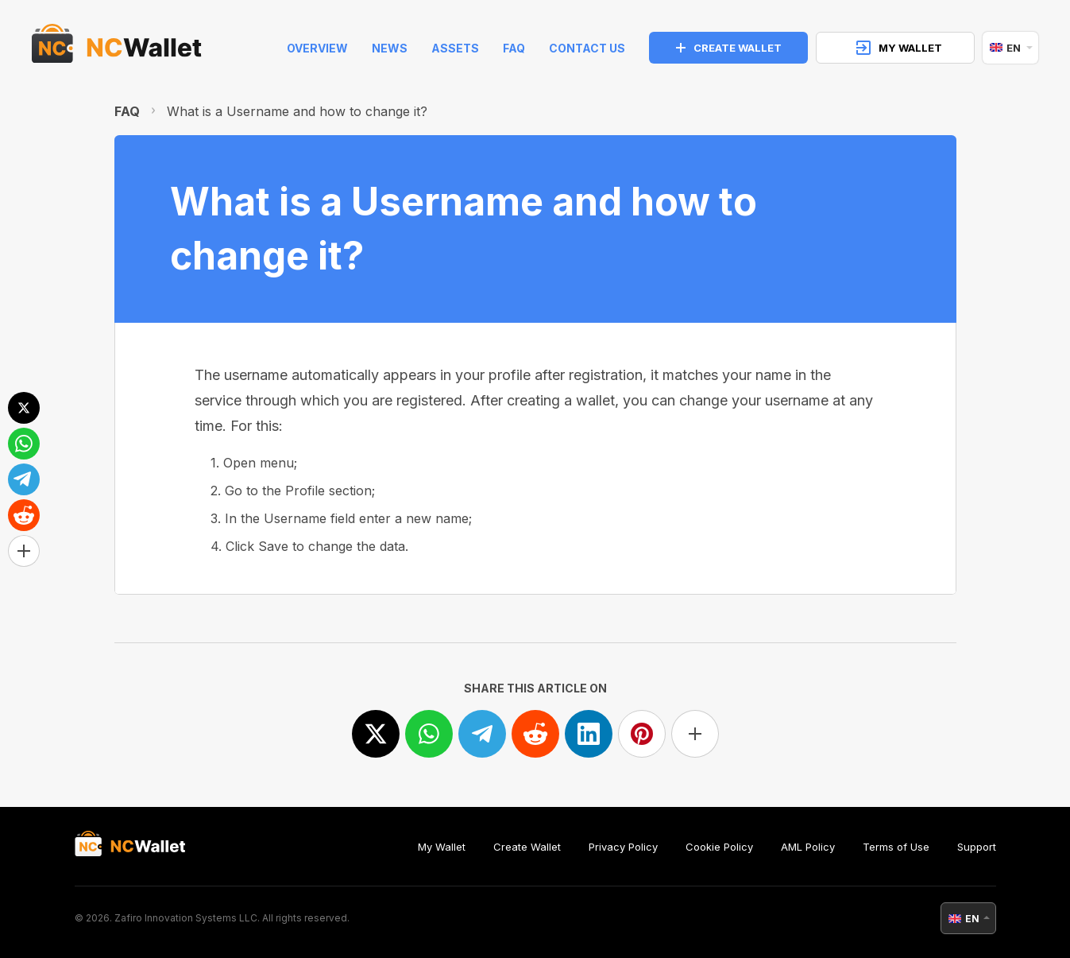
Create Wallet (527, 846)
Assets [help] (455, 48)
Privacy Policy (623, 846)
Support (976, 846)
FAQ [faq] (514, 48)
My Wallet (441, 846)
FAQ (127, 111)
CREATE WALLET (729, 47)
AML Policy (808, 846)
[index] (117, 48)
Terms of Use (896, 846)
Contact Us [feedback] (587, 48)
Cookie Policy (719, 846)
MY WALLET (899, 48)
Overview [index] (317, 48)
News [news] (390, 48)
